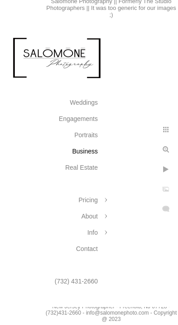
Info (92, 232)
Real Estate (81, 167)
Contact (87, 248)
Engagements (78, 118)
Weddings (84, 102)
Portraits (86, 135)
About (89, 216)
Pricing (88, 200)
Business (85, 151)
